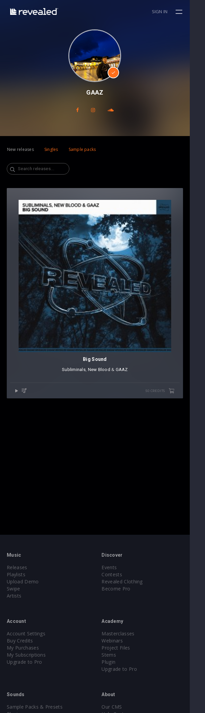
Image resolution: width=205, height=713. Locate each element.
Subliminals (81, 385)
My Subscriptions (26, 655)
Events (116, 567)
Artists (14, 595)
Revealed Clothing (129, 581)
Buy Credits (20, 640)
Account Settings (26, 633)
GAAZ (129, 385)
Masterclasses (125, 633)
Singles (51, 149)
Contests (119, 574)
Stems (116, 655)
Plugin (116, 662)
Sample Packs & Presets (35, 707)
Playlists (16, 574)
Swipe (13, 588)
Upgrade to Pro (24, 662)
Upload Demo (23, 581)
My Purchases (23, 647)
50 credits (175, 406)
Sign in (175, 11)
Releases (17, 567)
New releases (20, 149)
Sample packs (82, 149)
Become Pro (123, 588)
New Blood (106, 385)
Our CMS (119, 707)
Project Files (123, 647)
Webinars (120, 640)
